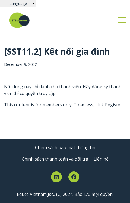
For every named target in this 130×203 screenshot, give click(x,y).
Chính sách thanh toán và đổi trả (55, 159)
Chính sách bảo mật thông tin (65, 147)
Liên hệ (101, 159)
